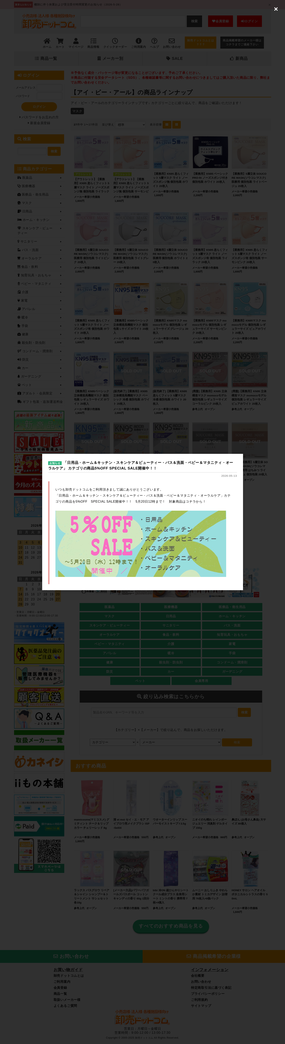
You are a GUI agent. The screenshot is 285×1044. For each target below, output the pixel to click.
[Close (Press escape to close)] (276, 9)
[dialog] (142, 522)
